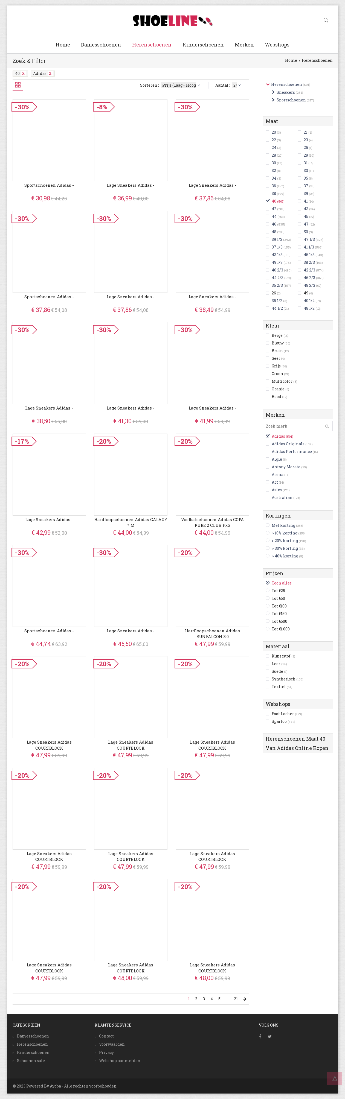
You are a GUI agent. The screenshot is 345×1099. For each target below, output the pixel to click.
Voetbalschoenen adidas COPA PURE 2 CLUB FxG (212, 522)
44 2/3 (277, 277)
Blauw (281, 343)
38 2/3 (309, 262)
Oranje (280, 388)
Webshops (277, 44)
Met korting (283, 525)
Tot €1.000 (281, 629)
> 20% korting (285, 540)
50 (306, 231)
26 (276, 293)
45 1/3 (309, 254)
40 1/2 (309, 300)
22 (274, 139)
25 (306, 147)
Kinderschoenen (203, 44)
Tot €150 (279, 613)
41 (306, 201)
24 (274, 147)
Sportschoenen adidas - (49, 185)
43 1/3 (277, 254)
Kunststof (283, 656)
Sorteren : (171, 85)
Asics (277, 489)
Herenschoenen (152, 44)
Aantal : (228, 85)
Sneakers (286, 92)
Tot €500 (279, 621)
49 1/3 (277, 262)
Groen (280, 373)
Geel (278, 358)
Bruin (280, 350)
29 (306, 155)
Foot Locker (287, 713)
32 (274, 170)
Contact (106, 1036)
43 (306, 208)
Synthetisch (287, 679)
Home (63, 44)
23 (306, 139)
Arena (277, 474)
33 (306, 170)
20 (274, 132)
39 (306, 193)
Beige (280, 335)
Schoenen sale (31, 1060)
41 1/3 (309, 247)
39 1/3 (277, 239)
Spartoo (283, 721)
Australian (282, 497)
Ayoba (55, 1086)
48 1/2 (309, 308)
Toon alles (282, 583)
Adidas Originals (288, 443)
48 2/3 (309, 285)
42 (274, 208)
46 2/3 (309, 277)
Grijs (279, 366)
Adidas (43, 73)
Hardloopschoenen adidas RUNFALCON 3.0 (212, 633)
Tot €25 (278, 590)
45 (306, 216)
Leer (279, 663)
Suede (280, 671)
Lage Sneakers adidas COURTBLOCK (49, 744)
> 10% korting (284, 533)
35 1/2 (277, 300)
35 (306, 178)
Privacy (106, 1052)
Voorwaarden (112, 1044)
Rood (279, 396)
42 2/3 (309, 270)
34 (274, 178)
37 (306, 185)
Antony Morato (286, 466)
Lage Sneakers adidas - (131, 185)
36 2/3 (277, 285)
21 (306, 132)
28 (274, 155)
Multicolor (284, 381)
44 (274, 216)
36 (274, 185)
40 (20, 73)
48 (274, 231)
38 (274, 193)
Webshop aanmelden (119, 1060)
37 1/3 (277, 247)
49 (308, 293)
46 (274, 224)
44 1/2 (277, 308)
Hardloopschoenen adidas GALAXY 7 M (130, 522)
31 (306, 162)
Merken (244, 44)
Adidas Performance (292, 451)
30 (274, 162)
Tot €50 (278, 598)
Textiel (282, 686)
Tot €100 (279, 606)
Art (275, 482)
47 (306, 224)
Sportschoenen (291, 100)
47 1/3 (309, 239)
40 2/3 (277, 270)
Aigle (277, 459)
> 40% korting (285, 556)
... (227, 998)
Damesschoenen (101, 44)
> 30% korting (285, 548)
